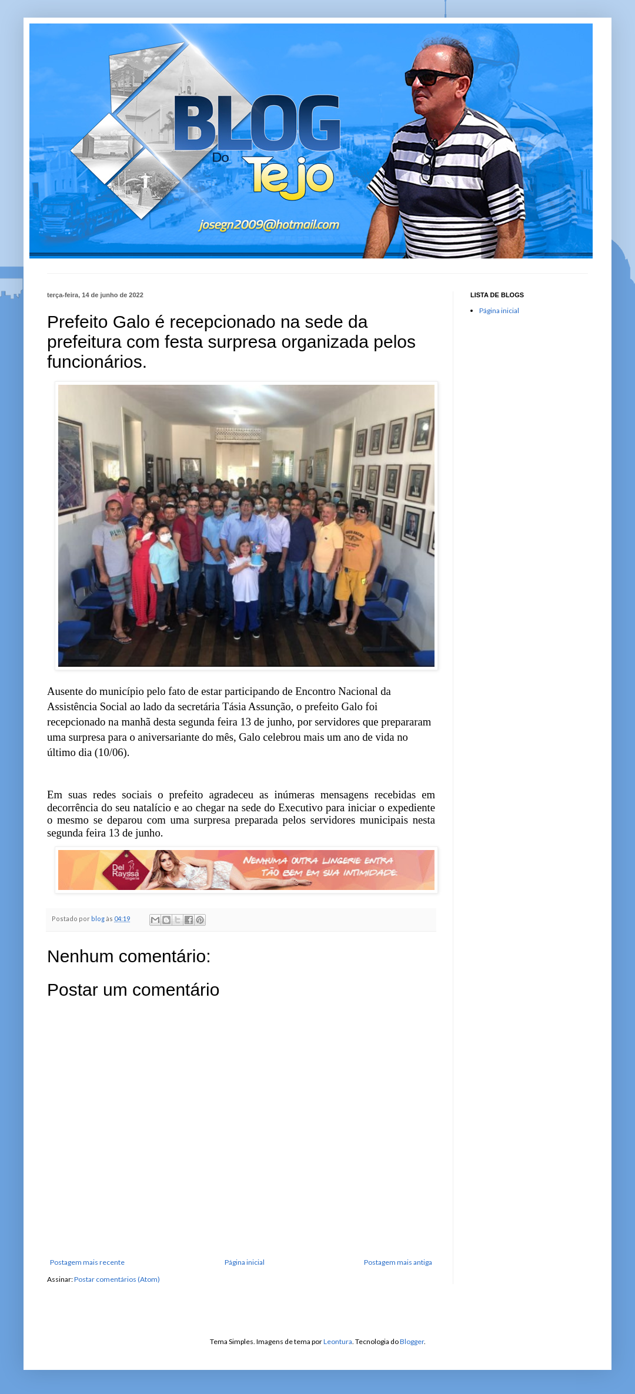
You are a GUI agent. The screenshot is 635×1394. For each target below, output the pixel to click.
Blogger (412, 1341)
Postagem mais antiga (398, 1262)
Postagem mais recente (87, 1262)
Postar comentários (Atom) (117, 1279)
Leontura (337, 1341)
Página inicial (245, 1262)
